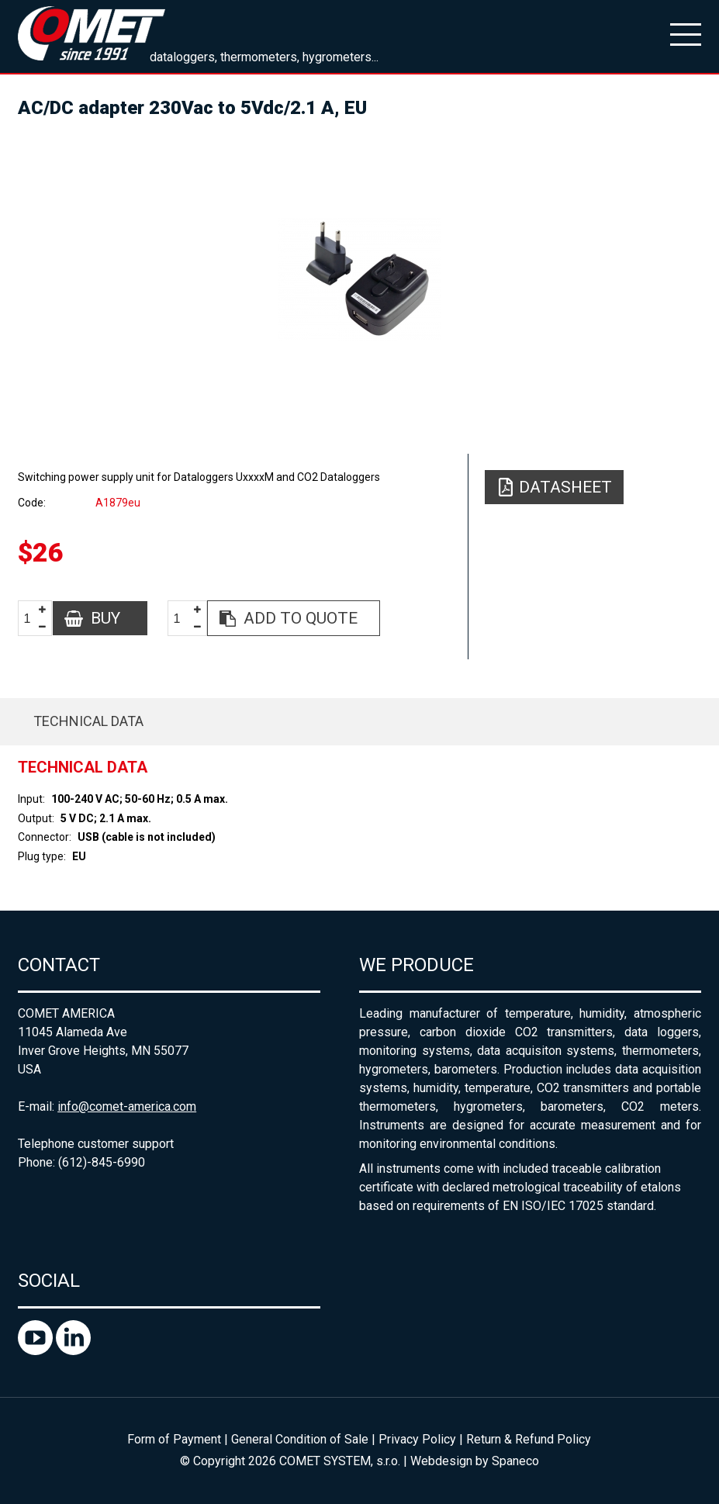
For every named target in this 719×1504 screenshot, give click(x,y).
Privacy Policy (417, 1439)
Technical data (88, 721)
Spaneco (515, 1461)
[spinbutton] (33, 618)
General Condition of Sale (299, 1439)
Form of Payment (174, 1439)
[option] (359, 279)
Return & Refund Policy (528, 1439)
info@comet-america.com (126, 1106)
